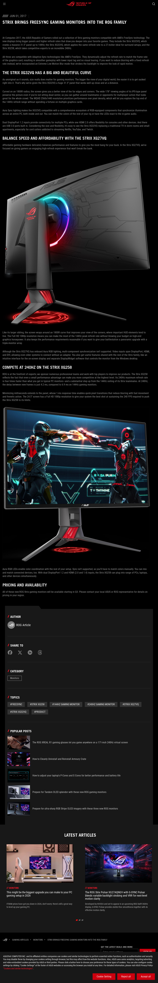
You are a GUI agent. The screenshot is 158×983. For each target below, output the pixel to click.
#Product (39, 711)
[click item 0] (77, 920)
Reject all (126, 976)
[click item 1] (80, 920)
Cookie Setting (104, 976)
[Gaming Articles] (20, 940)
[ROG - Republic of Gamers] (79, 4)
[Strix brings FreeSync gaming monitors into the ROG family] (77, 940)
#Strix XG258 (37, 704)
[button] (4, 4)
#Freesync (16, 704)
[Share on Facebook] (9, 652)
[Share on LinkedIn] (29, 652)
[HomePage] (4, 940)
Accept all (146, 976)
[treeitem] (40, 878)
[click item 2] (82, 920)
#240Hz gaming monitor (101, 704)
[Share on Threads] (39, 652)
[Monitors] (38, 940)
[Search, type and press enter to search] (154, 4)
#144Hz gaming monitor (66, 704)
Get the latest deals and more (117, 947)
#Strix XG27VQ (131, 704)
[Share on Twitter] (19, 652)
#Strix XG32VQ (18, 711)
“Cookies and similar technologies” (18, 968)
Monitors (14, 678)
